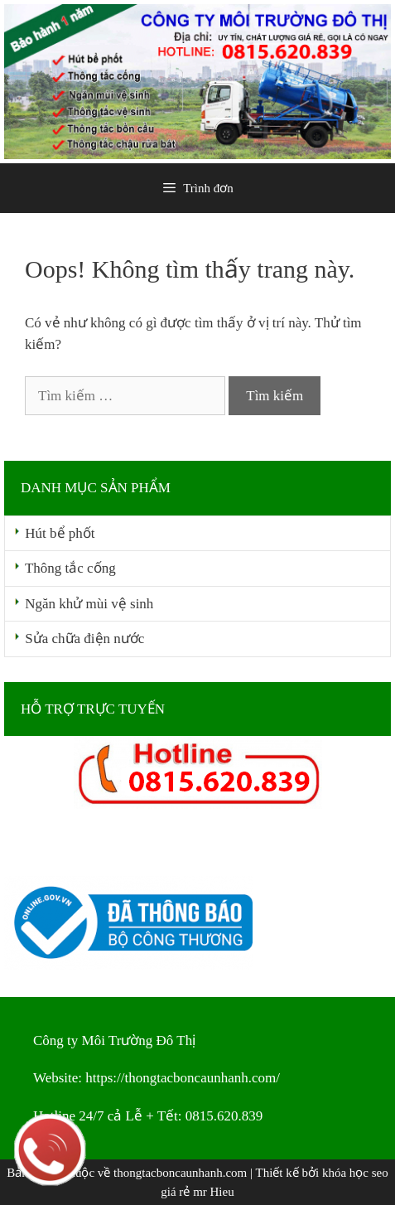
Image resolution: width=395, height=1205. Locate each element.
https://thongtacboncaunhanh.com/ (182, 1078)
